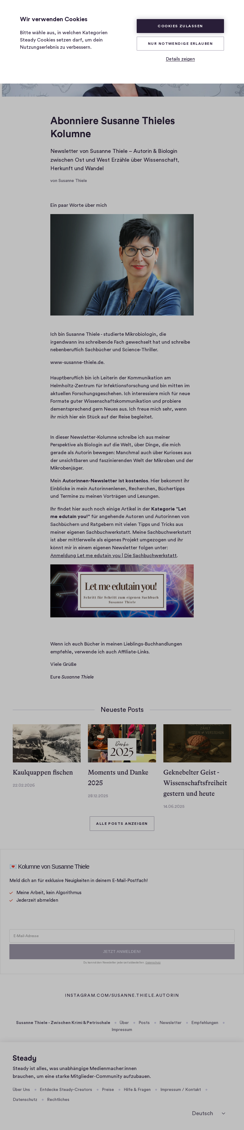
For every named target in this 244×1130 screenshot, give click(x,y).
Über (124, 1023)
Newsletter (170, 1023)
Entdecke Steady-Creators (66, 1090)
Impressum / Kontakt (180, 1090)
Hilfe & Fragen (137, 1090)
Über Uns (21, 1090)
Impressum (122, 1030)
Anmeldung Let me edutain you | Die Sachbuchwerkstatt (113, 555)
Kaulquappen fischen (43, 772)
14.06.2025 (174, 807)
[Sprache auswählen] (208, 1113)
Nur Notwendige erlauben (180, 43)
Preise (108, 1090)
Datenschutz (25, 1100)
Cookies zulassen (180, 26)
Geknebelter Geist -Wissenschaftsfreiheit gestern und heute (195, 783)
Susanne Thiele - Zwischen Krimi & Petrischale (63, 1023)
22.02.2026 (24, 785)
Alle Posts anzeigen (122, 823)
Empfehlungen (204, 1023)
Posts (144, 1023)
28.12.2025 (98, 796)
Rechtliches (58, 1100)
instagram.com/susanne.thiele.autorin (122, 996)
